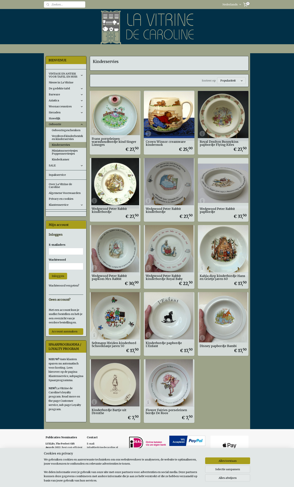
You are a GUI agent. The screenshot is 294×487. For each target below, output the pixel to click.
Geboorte (66, 124)
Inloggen (58, 276)
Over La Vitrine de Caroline (60, 186)
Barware (66, 94)
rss (172, 480)
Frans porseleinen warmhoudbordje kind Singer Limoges (114, 141)
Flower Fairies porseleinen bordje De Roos (166, 411)
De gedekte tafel (66, 88)
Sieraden (66, 112)
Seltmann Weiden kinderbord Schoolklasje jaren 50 (114, 344)
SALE (66, 165)
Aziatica (66, 100)
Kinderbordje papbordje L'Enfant (164, 344)
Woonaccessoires (66, 106)
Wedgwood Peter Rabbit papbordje (217, 210)
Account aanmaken (64, 331)
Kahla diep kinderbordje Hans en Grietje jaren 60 (222, 277)
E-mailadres (57, 244)
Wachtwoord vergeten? (64, 285)
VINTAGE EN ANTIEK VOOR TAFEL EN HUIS (66, 75)
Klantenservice (66, 204)
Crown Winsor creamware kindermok (166, 143)
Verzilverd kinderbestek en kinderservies (67, 137)
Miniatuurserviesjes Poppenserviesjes (65, 152)
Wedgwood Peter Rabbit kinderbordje (109, 210)
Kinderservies (61, 145)
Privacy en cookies (61, 198)
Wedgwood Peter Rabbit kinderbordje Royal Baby (164, 277)
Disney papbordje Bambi (218, 345)
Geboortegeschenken (66, 130)
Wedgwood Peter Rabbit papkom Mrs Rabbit (109, 277)
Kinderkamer (60, 159)
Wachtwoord (57, 259)
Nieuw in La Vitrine (61, 82)
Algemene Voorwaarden (65, 193)
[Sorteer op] (231, 80)
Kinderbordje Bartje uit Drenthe (109, 411)
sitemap (164, 480)
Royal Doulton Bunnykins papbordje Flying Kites (219, 143)
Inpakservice (57, 175)
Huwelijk (54, 118)
